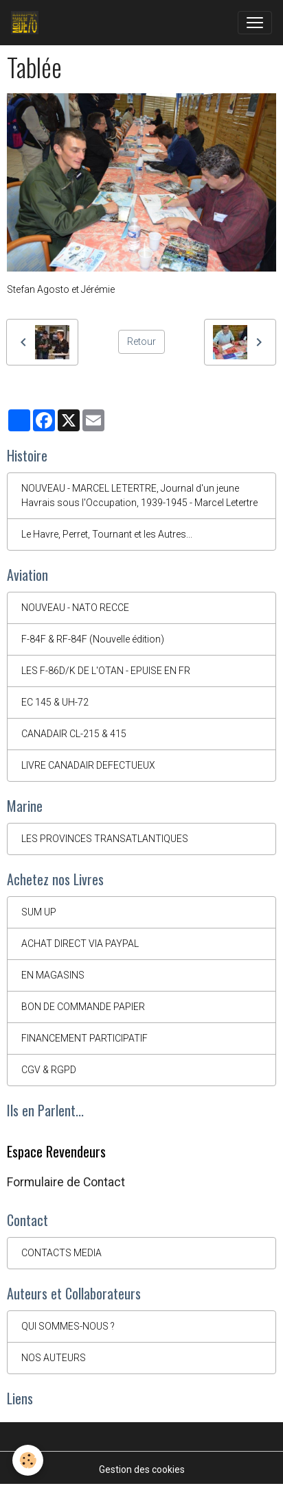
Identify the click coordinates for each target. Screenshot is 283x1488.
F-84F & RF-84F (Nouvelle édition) (92, 639)
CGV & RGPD (48, 1069)
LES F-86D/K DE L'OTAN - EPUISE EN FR (105, 670)
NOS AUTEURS (53, 1357)
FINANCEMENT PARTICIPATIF (84, 1038)
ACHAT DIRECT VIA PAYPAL (80, 943)
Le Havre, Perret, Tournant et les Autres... (106, 534)
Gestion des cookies (142, 1469)
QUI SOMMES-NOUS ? (68, 1326)
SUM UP (38, 912)
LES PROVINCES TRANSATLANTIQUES (104, 838)
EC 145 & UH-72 (55, 702)
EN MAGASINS (52, 975)
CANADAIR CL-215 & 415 (73, 733)
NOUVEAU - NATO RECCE (75, 607)
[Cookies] (27, 1460)
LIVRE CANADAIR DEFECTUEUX (88, 765)
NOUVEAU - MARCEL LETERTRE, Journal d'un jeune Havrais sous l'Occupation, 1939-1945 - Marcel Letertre (139, 495)
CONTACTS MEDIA (61, 1252)
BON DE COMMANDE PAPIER (83, 1006)
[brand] (27, 22)
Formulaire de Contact (66, 1182)
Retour (141, 341)
